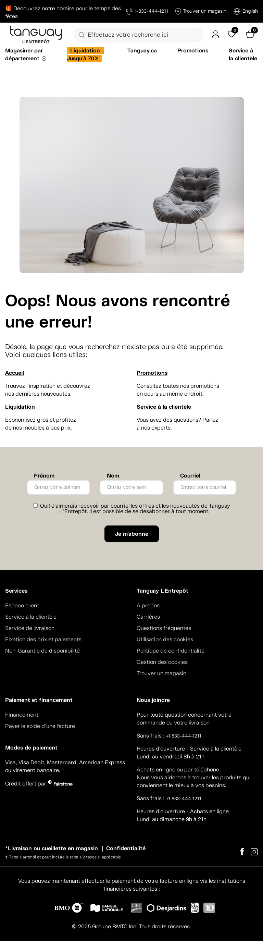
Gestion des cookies (162, 662)
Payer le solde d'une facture (40, 726)
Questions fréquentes (164, 628)
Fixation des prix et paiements (43, 639)
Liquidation (20, 406)
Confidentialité (126, 848)
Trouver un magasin (200, 11)
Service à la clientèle (164, 406)
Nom (113, 476)
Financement (21, 714)
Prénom (44, 476)
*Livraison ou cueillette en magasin (51, 848)
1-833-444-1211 (147, 11)
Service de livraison (29, 628)
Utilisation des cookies (165, 639)
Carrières (148, 617)
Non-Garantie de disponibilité (42, 650)
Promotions (192, 50)
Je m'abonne (131, 533)
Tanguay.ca (142, 50)
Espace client (22, 605)
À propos (148, 605)
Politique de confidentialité (170, 650)
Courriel (190, 476)
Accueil (14, 372)
